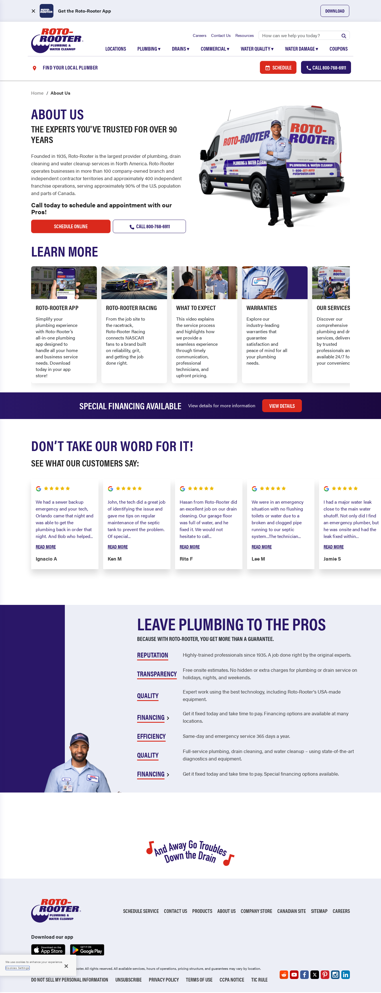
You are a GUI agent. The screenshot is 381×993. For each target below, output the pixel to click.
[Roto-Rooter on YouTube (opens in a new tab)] (294, 975)
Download (334, 10)
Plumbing (149, 49)
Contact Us (221, 36)
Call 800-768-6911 (149, 227)
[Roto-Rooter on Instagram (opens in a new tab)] (335, 975)
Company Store (256, 911)
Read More (46, 547)
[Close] (66, 966)
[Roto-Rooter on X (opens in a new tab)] (314, 975)
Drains (180, 49)
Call (326, 68)
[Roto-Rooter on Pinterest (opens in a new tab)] (325, 975)
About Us (226, 911)
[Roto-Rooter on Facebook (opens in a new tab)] (304, 975)
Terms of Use (199, 980)
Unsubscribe (128, 980)
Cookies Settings (17, 968)
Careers (199, 36)
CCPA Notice (232, 980)
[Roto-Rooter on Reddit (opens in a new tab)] (284, 975)
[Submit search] (344, 35)
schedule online (71, 227)
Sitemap (319, 911)
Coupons (339, 49)
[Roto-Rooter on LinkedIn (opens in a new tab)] (345, 975)
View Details (282, 406)
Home (37, 93)
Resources (244, 36)
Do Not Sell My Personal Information (69, 980)
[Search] (304, 35)
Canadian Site (291, 911)
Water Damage (301, 49)
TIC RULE (259, 980)
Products (202, 911)
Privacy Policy (164, 980)
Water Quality (257, 49)
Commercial (215, 49)
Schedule (278, 68)
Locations (115, 49)
